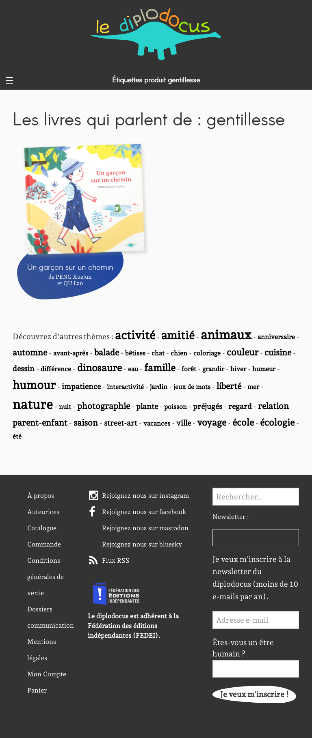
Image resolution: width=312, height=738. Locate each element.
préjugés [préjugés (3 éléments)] (207, 406)
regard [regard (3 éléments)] (240, 406)
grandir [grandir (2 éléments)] (213, 369)
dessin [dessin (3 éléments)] (24, 368)
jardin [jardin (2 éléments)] (158, 387)
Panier (37, 690)
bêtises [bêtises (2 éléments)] (135, 353)
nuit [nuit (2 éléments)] (65, 407)
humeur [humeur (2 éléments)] (263, 369)
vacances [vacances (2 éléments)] (156, 423)
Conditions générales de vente (45, 577)
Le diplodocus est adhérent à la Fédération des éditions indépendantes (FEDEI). (133, 625)
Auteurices (43, 512)
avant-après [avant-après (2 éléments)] (70, 353)
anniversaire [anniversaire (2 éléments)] (276, 337)
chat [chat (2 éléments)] (158, 353)
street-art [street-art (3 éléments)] (120, 422)
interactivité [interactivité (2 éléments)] (125, 387)
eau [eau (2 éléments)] (133, 369)
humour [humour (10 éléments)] (34, 385)
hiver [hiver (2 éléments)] (238, 369)
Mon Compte (46, 674)
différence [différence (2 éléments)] (56, 369)
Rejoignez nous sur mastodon (145, 528)
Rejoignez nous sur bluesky (142, 544)
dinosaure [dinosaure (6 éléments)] (99, 368)
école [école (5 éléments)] (243, 422)
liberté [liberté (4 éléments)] (229, 386)
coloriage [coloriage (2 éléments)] (207, 353)
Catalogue (41, 528)
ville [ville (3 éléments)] (183, 422)
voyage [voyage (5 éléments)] (211, 422)
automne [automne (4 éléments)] (30, 352)
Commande (44, 544)
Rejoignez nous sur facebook (144, 512)
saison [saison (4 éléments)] (86, 422)
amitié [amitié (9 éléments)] (178, 335)
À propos (40, 495)
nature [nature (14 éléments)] (33, 404)
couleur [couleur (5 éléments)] (242, 351)
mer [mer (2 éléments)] (253, 387)
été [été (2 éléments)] (17, 436)
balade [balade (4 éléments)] (106, 352)
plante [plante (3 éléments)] (147, 406)
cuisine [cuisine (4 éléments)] (277, 352)
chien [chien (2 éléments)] (179, 353)
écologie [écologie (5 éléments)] (277, 422)
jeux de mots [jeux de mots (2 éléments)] (191, 387)
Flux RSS (116, 560)
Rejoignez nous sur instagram (145, 495)
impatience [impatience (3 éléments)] (81, 386)
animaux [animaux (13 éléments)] (226, 334)
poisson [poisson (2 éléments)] (175, 407)
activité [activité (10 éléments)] (135, 335)
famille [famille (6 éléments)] (160, 368)
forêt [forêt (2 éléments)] (189, 369)
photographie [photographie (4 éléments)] (103, 406)
